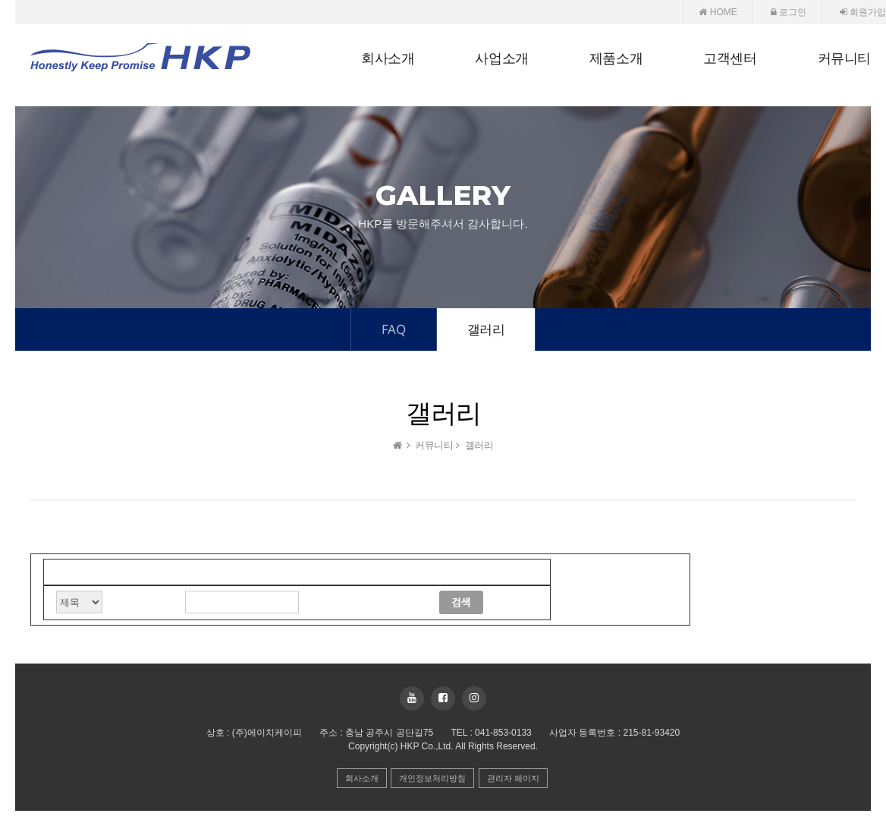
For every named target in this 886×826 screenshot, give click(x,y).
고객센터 (729, 58)
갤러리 (486, 329)
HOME (718, 12)
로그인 (788, 12)
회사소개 (387, 58)
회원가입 (863, 12)
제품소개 (616, 58)
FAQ (394, 329)
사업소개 (501, 58)
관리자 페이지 (513, 778)
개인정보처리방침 (432, 778)
